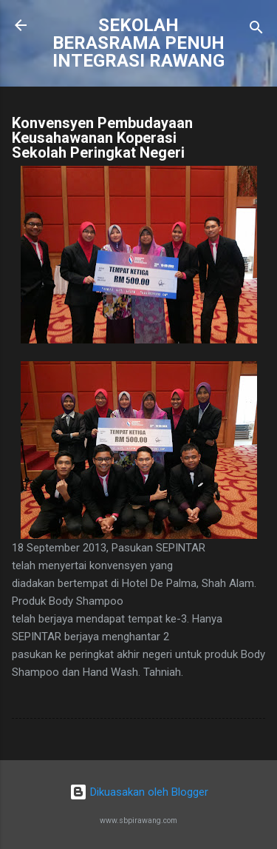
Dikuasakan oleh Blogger (138, 792)
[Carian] (256, 30)
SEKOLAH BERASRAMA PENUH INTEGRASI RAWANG (138, 43)
